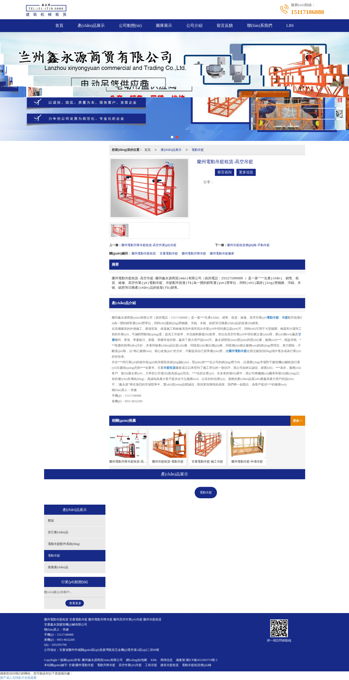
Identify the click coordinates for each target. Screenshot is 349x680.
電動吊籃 (198, 150)
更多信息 (246, 172)
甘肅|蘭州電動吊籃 (81, 665)
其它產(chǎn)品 (130, 492)
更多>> (298, 420)
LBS (290, 25)
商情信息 (166, 660)
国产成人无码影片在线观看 (18, 677)
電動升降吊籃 (106, 665)
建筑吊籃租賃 (169, 665)
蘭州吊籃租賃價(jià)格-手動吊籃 (248, 245)
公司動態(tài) (130, 25)
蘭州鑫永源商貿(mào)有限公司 (102, 660)
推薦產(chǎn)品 (235, 492)
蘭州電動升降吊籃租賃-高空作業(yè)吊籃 (148, 245)
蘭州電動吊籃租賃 (144, 253)
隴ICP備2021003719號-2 (202, 660)
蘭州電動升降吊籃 (194, 253)
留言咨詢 (224, 172)
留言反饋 (225, 25)
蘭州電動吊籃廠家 (222, 253)
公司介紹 (194, 25)
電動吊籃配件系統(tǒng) (170, 492)
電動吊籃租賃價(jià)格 (196, 665)
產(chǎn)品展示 (91, 25)
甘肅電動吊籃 (169, 253)
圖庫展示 (164, 25)
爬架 (104, 492)
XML (153, 660)
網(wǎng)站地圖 (136, 660)
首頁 (59, 25)
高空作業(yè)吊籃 (130, 665)
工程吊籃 (151, 665)
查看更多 (75, 603)
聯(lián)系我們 (259, 25)
